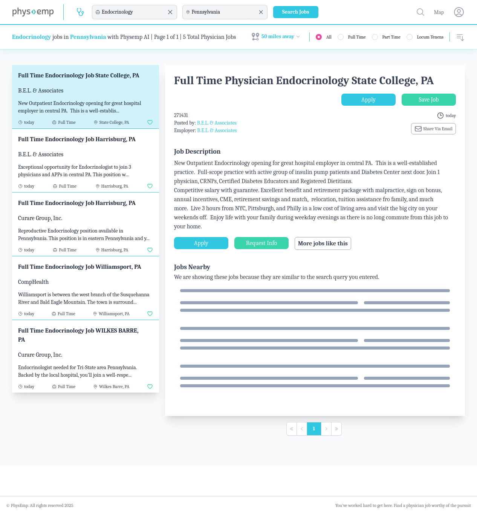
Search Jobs (295, 12)
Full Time (357, 37)
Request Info (261, 243)
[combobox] (133, 12)
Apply (368, 99)
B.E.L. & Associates (217, 123)
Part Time (391, 37)
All (329, 37)
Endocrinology (31, 37)
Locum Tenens (430, 37)
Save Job (429, 99)
